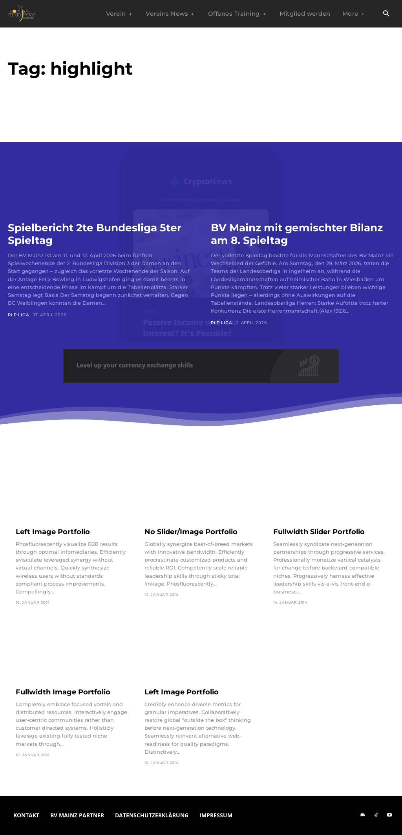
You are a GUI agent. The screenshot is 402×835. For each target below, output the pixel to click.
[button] (386, 14)
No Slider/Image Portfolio (191, 531)
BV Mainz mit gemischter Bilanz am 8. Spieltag (302, 234)
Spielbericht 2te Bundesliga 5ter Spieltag (87, 234)
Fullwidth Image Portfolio (63, 692)
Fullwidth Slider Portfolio (319, 531)
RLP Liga (18, 314)
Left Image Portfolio (53, 531)
